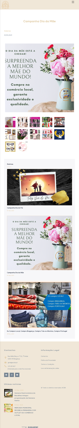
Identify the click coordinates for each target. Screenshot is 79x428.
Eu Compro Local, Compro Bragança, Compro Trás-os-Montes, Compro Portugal (37, 331)
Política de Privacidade (48, 360)
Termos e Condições (47, 364)
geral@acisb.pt (11, 362)
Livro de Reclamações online (50, 368)
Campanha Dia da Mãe (15, 272)
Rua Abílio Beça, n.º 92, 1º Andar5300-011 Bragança (16, 357)
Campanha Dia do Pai (15, 208)
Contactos (44, 356)
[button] (39, 78)
